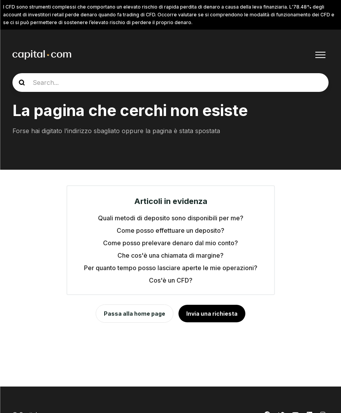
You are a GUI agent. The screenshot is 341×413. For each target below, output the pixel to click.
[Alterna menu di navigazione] (320, 55)
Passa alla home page (134, 313)
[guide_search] (170, 82)
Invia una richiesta (212, 313)
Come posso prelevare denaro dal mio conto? (170, 243)
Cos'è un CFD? (170, 280)
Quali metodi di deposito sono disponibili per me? (170, 218)
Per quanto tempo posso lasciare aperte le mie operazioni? (170, 268)
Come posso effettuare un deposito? (170, 230)
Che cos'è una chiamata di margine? (170, 255)
